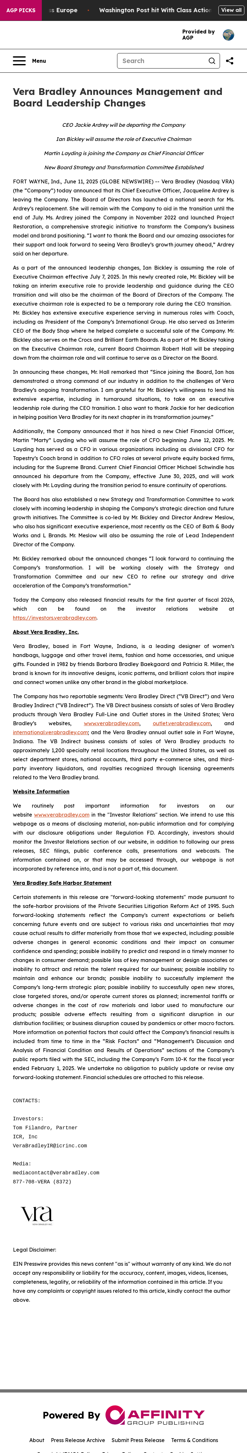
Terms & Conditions (194, 1440)
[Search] (160, 60)
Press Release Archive (78, 1440)
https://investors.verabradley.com (54, 618)
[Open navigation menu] (29, 60)
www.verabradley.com (111, 723)
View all (231, 10)
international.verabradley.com (50, 732)
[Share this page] (229, 60)
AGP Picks (20, 10)
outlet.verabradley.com (182, 723)
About (36, 1440)
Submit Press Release (138, 1440)
